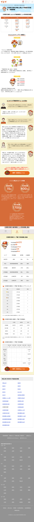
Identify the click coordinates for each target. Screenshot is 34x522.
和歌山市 (4, 383)
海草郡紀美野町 (21, 395)
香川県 (21, 490)
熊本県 (29, 499)
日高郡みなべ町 (21, 410)
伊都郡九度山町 (21, 398)
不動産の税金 (17, 435)
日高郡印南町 (5, 410)
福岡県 (5, 499)
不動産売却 (22, 435)
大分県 (5, 502)
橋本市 (3, 386)
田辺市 (19, 389)
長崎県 (21, 499)
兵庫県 (5, 481)
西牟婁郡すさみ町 (22, 416)
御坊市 (3, 389)
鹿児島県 (21, 502)
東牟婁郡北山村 (21, 422)
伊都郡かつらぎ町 (6, 398)
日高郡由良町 (21, 407)
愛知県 (5, 472)
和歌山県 (21, 481)
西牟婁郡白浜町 (21, 413)
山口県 (5, 490)
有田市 (19, 386)
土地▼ (28, 231)
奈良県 (13, 481)
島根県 (13, 487)
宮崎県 (13, 502)
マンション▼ (5, 231)
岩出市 (3, 395)
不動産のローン (11, 435)
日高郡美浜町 (21, 404)
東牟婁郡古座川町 (6, 422)
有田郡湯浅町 (5, 401)
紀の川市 (20, 392)
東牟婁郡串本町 (5, 425)
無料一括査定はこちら (15, 173)
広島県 (29, 487)
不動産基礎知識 (5, 435)
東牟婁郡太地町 (21, 419)
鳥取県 (5, 487)
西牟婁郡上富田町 (6, 416)
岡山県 (21, 487)
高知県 (5, 493)
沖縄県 (29, 502)
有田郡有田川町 (5, 404)
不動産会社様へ (17, 510)
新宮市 (3, 392)
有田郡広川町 (21, 401)
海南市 (19, 383)
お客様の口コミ (28, 435)
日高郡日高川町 (5, 413)
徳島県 (13, 490)
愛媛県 (29, 490)
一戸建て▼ (17, 231)
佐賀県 (13, 499)
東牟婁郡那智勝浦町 (6, 419)
